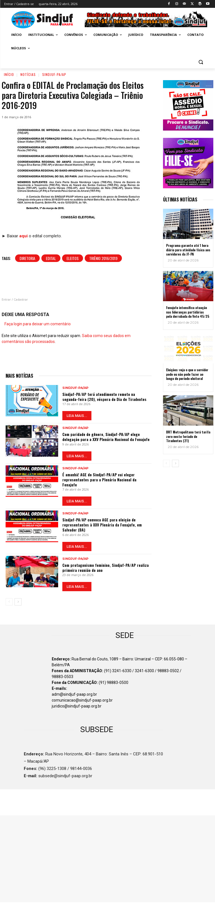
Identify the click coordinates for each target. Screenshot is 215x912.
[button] (200, 61)
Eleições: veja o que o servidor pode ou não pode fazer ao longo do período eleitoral (187, 374)
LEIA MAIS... (77, 416)
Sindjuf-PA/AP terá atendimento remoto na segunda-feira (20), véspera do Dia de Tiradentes (104, 396)
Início (9, 74)
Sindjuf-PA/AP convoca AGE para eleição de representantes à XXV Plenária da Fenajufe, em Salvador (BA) (102, 525)
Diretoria (27, 258)
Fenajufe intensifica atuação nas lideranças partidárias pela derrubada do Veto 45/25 (187, 312)
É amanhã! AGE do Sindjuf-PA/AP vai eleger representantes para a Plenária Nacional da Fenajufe (99, 480)
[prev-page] (9, 601)
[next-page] (18, 601)
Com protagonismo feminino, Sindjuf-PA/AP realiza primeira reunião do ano (105, 567)
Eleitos (73, 258)
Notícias (28, 74)
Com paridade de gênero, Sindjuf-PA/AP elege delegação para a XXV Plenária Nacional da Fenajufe (106, 436)
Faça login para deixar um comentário (37, 324)
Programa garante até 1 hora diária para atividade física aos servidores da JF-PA (188, 249)
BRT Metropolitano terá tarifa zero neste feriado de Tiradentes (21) (188, 436)
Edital (51, 258)
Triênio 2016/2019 (103, 258)
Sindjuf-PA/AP (54, 74)
